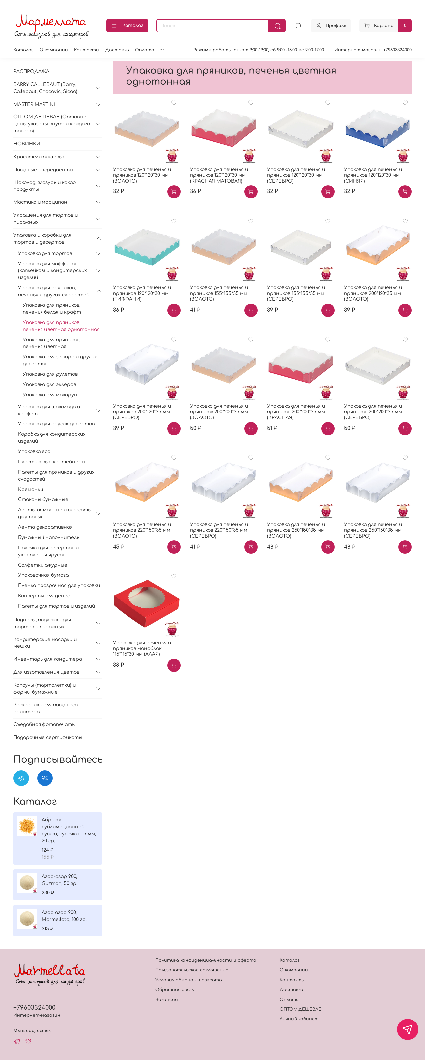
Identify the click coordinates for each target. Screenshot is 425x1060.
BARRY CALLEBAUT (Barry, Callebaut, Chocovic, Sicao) (45, 88)
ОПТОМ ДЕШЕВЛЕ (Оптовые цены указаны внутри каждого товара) (51, 123)
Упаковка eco (34, 451)
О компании (54, 50)
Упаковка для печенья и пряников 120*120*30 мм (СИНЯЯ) (373, 175)
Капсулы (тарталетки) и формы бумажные (44, 689)
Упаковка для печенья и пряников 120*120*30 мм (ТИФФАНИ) (142, 293)
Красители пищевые (39, 156)
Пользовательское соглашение (191, 970)
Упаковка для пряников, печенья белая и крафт (52, 309)
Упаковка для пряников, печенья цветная (51, 343)
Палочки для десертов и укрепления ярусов (48, 551)
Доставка (117, 50)
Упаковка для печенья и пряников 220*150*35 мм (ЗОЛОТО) (142, 530)
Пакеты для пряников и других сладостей (56, 476)
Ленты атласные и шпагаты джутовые (55, 513)
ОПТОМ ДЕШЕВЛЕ (300, 1009)
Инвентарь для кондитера (47, 659)
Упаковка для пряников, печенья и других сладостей (53, 291)
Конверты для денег (44, 595)
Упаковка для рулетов (50, 374)
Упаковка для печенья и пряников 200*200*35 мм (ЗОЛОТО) (219, 412)
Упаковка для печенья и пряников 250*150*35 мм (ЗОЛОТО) (296, 530)
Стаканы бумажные (43, 499)
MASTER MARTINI (34, 104)
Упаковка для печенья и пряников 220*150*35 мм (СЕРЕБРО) (219, 530)
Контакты (86, 50)
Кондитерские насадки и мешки (45, 643)
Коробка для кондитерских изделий (52, 438)
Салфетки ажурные (42, 565)
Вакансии (166, 999)
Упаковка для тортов (45, 253)
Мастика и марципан (40, 202)
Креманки (30, 489)
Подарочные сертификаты (47, 737)
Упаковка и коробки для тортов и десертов (42, 239)
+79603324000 (34, 1007)
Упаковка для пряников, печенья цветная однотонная (61, 326)
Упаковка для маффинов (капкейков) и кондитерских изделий (52, 270)
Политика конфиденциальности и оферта (205, 960)
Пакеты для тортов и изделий (56, 606)
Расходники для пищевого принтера (45, 708)
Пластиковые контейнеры (51, 461)
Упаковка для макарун (50, 394)
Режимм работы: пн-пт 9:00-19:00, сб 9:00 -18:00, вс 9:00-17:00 (258, 50)
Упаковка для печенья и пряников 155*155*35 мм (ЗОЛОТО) (219, 293)
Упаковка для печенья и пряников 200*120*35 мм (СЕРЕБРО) (142, 412)
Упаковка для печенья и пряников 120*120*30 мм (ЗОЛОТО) (142, 175)
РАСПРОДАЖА (31, 71)
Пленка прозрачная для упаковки (59, 585)
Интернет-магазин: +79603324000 (373, 50)
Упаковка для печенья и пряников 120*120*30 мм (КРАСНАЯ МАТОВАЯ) (219, 175)
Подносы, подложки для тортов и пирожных (42, 623)
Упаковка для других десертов (56, 423)
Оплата (144, 50)
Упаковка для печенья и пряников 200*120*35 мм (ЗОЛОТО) (373, 293)
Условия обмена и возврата (188, 980)
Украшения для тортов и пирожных (45, 219)
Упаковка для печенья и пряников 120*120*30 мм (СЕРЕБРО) (296, 175)
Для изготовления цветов (46, 672)
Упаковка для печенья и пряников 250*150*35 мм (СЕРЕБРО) (373, 530)
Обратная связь (174, 989)
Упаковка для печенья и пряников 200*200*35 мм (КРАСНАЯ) (296, 412)
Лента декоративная (45, 527)
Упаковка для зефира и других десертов (60, 360)
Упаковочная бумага (43, 575)
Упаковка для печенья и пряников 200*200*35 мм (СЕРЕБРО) (373, 412)
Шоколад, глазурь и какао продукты (44, 186)
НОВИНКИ (26, 143)
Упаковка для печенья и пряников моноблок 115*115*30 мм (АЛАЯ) (142, 648)
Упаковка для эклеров (49, 384)
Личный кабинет (299, 1019)
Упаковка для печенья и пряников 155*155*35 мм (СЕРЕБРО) (296, 293)
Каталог (127, 26)
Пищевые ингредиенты (43, 169)
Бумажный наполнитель (48, 537)
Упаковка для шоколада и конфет (49, 410)
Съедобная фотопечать (44, 724)
